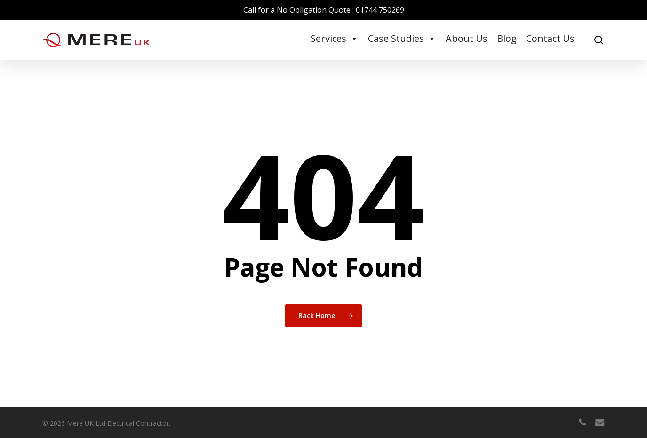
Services (335, 38)
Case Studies (402, 38)
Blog (507, 38)
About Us (466, 38)
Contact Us (550, 38)
